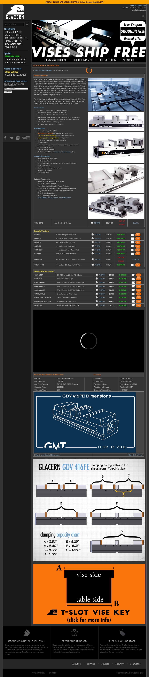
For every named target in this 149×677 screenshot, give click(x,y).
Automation (128, 60)
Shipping (91, 664)
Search (143, 16)
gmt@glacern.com (139, 10)
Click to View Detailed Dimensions (47, 455)
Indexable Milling (14, 41)
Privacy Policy (38, 673)
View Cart (141, 5)
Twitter (11, 138)
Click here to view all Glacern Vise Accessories (54, 198)
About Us (76, 664)
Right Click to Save (135, 455)
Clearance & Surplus (15, 59)
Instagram (17, 138)
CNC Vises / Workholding (55, 60)
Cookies (52, 673)
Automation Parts (13, 44)
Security (120, 664)
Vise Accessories (13, 35)
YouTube (26, 138)
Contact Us (135, 664)
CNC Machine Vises (13, 32)
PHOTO (95, 223)
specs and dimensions (62, 152)
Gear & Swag (11, 47)
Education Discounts (15, 62)
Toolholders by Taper (83, 60)
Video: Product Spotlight (43, 70)
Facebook (5, 138)
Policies (105, 664)
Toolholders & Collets (16, 38)
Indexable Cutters (108, 60)
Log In (133, 5)
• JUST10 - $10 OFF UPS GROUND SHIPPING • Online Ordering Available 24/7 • (74, 2)
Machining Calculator (15, 75)
